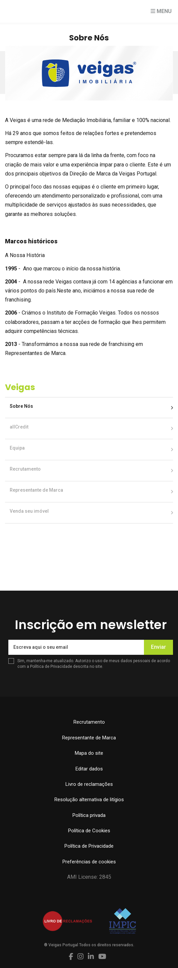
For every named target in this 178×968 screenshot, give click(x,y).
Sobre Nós (21, 406)
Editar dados (89, 769)
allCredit (19, 427)
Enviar (158, 647)
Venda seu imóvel (29, 511)
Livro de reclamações (89, 784)
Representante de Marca (36, 490)
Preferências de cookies (89, 862)
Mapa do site (89, 753)
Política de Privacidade (51, 666)
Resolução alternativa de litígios (89, 800)
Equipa (17, 448)
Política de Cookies (89, 831)
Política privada (89, 815)
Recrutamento (25, 469)
